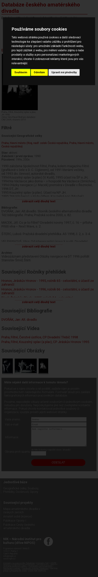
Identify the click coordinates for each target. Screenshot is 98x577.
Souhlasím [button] (20, 72)
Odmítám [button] (39, 72)
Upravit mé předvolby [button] (64, 72)
